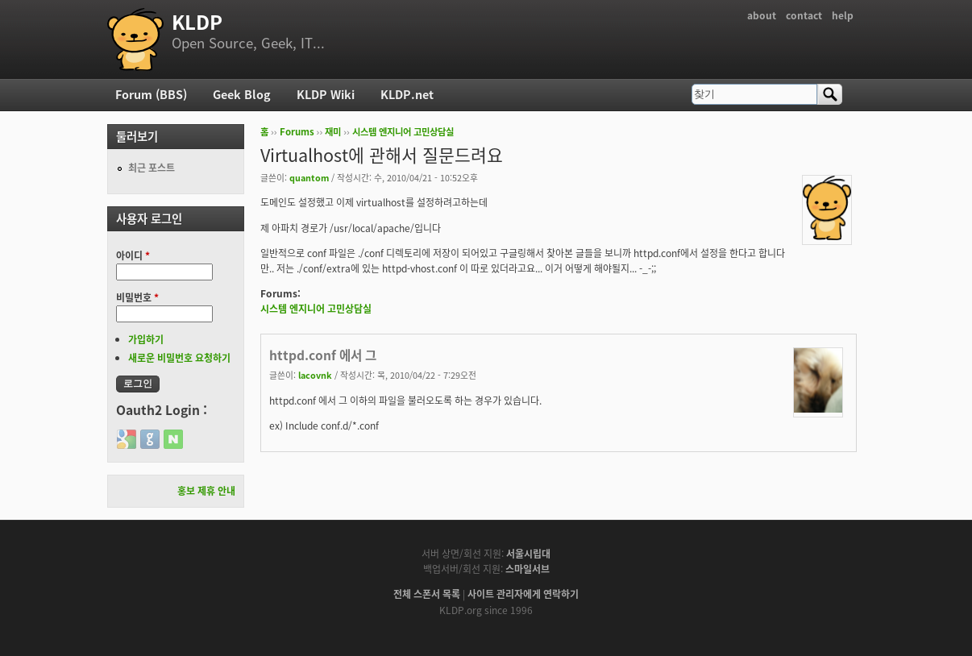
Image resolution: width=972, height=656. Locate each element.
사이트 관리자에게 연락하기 (523, 594)
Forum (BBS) (151, 94)
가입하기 (146, 339)
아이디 (133, 255)
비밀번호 (137, 297)
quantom (309, 177)
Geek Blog (242, 94)
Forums (297, 132)
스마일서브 (527, 569)
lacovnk (315, 374)
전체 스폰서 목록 (426, 594)
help (843, 15)
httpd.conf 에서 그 (322, 355)
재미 (333, 132)
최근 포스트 (151, 167)
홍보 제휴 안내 (206, 491)
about (761, 15)
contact (804, 15)
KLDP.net (407, 94)
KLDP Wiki (326, 94)
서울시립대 (528, 553)
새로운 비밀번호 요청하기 (179, 358)
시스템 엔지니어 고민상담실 (403, 132)
